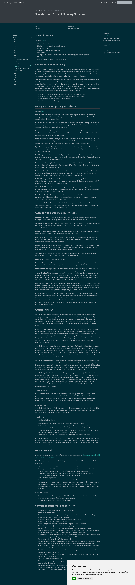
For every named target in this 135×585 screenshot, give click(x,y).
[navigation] (21, 35)
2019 (42, 10)
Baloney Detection (108, 50)
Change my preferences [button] (84, 578)
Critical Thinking (40, 18)
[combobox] (124, 2)
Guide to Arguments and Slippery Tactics (112, 44)
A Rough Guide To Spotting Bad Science (111, 41)
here (44, 40)
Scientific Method (108, 36)
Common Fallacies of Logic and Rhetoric (111, 53)
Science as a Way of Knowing (111, 38)
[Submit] (118, 3)
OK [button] (74, 578)
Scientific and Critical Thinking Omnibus (56, 10)
